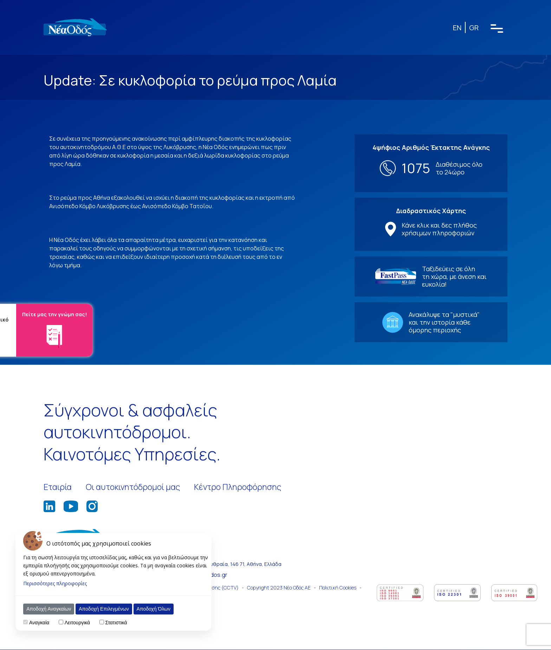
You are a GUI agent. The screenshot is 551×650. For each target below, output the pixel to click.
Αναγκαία (40, 622)
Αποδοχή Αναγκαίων (50, 609)
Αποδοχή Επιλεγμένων (105, 609)
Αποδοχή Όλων (154, 609)
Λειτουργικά (78, 622)
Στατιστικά (117, 622)
